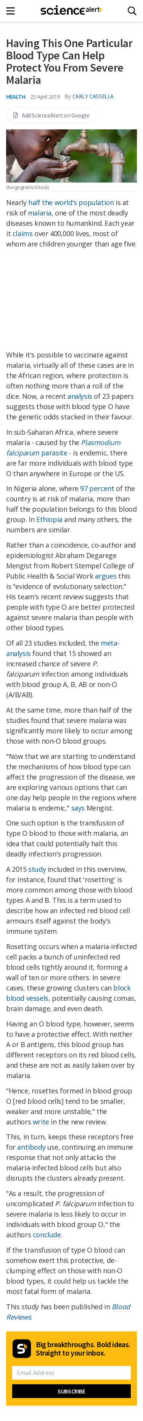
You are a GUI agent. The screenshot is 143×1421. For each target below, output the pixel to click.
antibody (31, 1147)
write (41, 1121)
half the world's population (71, 202)
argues (106, 576)
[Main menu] (12, 11)
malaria (39, 212)
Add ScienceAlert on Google (51, 115)
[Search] (132, 11)
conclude (47, 1234)
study (37, 869)
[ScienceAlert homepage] (71, 11)
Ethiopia (49, 519)
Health (16, 96)
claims (23, 233)
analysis (79, 396)
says (78, 807)
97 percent (97, 488)
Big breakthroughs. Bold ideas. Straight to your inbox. (83, 1348)
